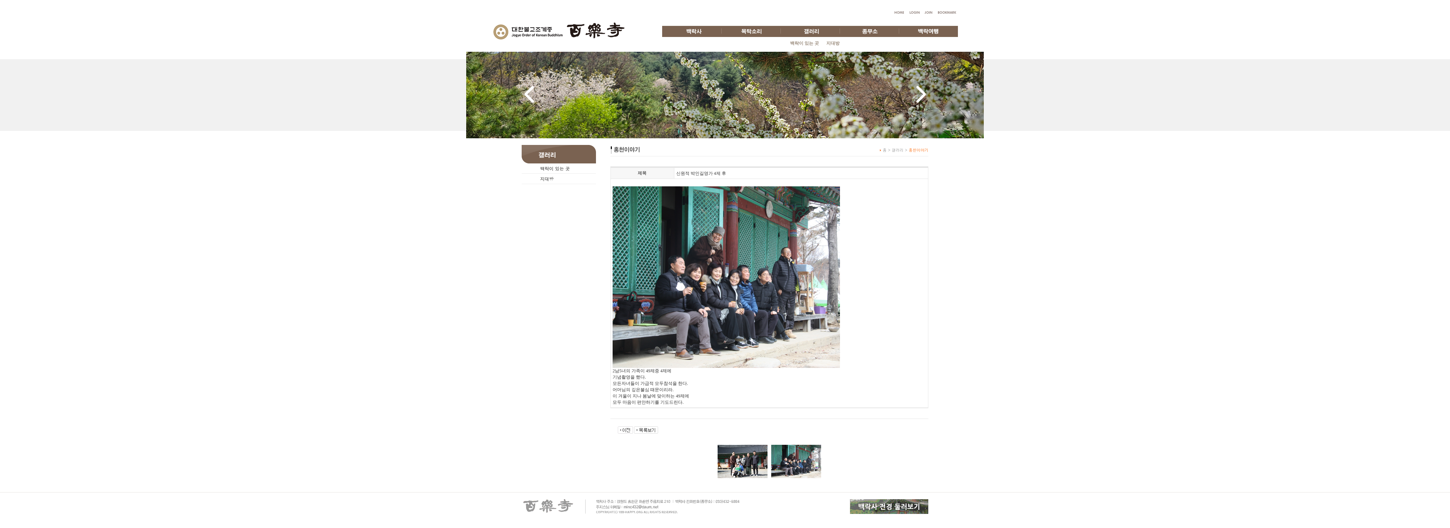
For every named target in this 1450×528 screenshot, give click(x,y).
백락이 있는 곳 (804, 43)
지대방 (833, 43)
